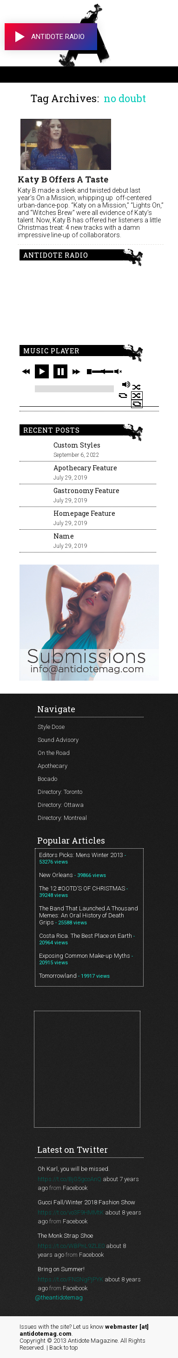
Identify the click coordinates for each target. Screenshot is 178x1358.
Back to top (63, 1347)
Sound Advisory (58, 739)
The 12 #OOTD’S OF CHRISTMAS (82, 888)
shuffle (137, 387)
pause (60, 371)
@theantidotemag (59, 1297)
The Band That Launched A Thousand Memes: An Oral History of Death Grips (88, 915)
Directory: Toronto (60, 791)
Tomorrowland (58, 975)
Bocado (47, 778)
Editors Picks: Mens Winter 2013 (81, 854)
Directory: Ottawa (61, 804)
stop (89, 371)
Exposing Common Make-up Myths (84, 955)
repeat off (137, 404)
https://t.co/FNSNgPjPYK (70, 1279)
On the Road (54, 752)
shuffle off (137, 395)
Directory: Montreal (62, 817)
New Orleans (56, 874)
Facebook (75, 1187)
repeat (123, 395)
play (42, 371)
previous (26, 371)
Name (63, 536)
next (76, 371)
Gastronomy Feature (86, 490)
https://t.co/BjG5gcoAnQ (69, 1179)
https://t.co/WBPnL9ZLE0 (71, 1245)
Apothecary (52, 765)
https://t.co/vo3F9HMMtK (71, 1212)
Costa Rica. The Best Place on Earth (85, 935)
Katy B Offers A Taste (63, 179)
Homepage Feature (84, 513)
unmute (117, 371)
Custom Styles (76, 445)
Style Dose (51, 726)
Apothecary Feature (85, 467)
